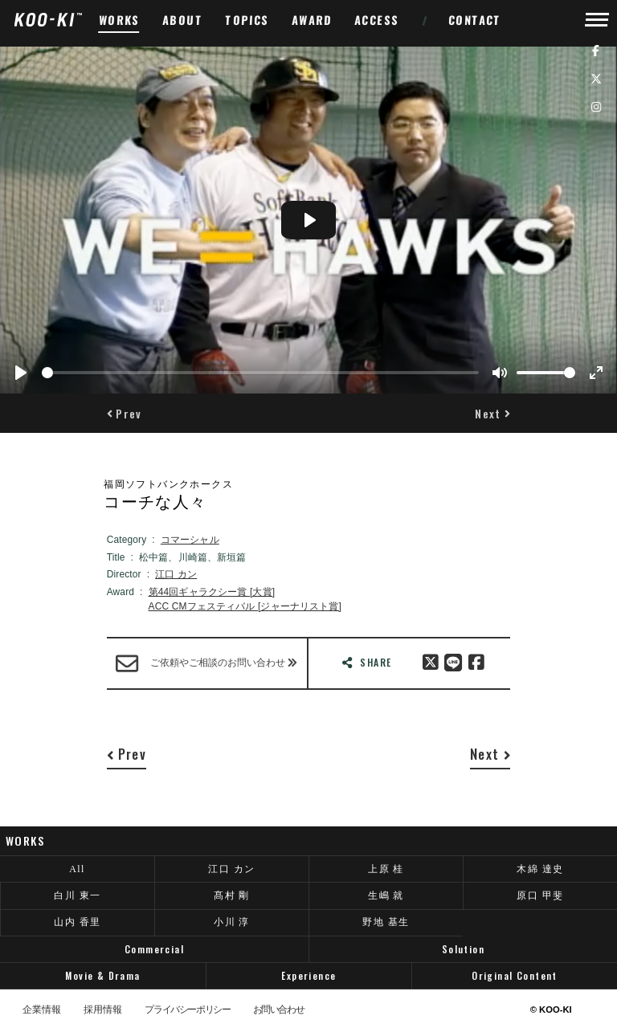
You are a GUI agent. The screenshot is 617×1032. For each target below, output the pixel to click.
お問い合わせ (278, 1010)
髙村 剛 (232, 895)
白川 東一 (77, 895)
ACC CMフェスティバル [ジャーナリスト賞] (245, 606)
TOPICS (247, 19)
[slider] (260, 373)
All (77, 869)
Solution (463, 949)
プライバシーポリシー (187, 1010)
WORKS (120, 19)
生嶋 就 (386, 895)
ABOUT (182, 19)
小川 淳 (232, 922)
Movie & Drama (102, 975)
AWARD (312, 19)
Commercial (154, 949)
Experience (308, 975)
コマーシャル (190, 539)
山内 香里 (77, 922)
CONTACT (475, 19)
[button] (124, 413)
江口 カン (176, 574)
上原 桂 (386, 869)
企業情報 (41, 1010)
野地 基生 (385, 922)
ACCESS (377, 19)
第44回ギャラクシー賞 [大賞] (212, 592)
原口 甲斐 (540, 895)
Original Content (515, 975)
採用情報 (103, 1010)
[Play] (21, 372)
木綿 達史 (540, 869)
